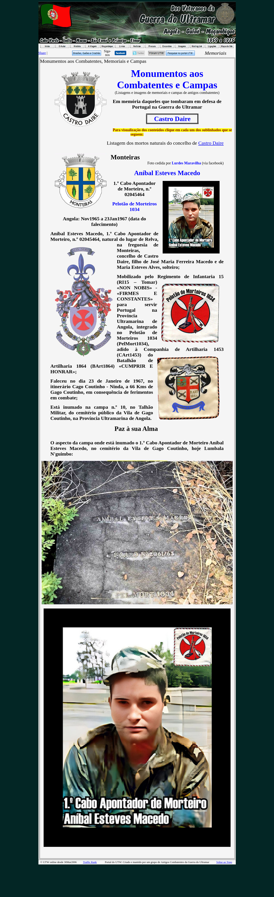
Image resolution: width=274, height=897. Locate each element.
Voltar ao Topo (224, 862)
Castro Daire (211, 143)
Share (42, 53)
